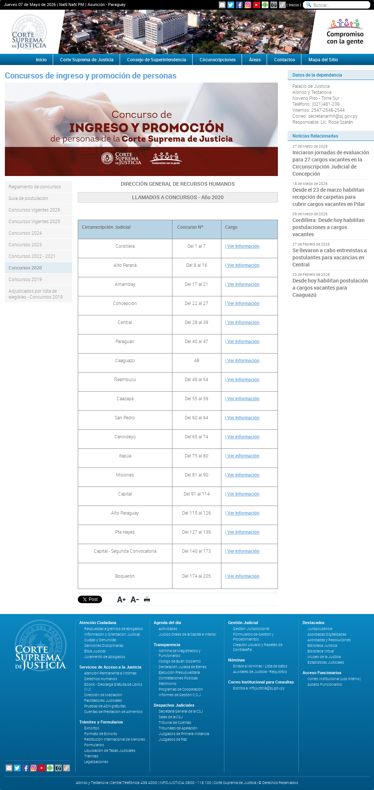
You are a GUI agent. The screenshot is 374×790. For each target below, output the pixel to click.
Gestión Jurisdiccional (251, 628)
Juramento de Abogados (104, 656)
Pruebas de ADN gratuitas (105, 706)
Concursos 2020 (25, 268)
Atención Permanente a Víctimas (110, 673)
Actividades (168, 628)
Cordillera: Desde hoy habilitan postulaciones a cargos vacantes (328, 227)
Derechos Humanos (100, 678)
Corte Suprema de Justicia (87, 59)
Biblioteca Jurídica (322, 645)
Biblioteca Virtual (320, 651)
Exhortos (91, 728)
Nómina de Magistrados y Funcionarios (179, 653)
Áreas (255, 59)
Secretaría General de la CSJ (181, 711)
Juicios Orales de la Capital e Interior (187, 634)
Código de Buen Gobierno (180, 661)
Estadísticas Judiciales (325, 662)
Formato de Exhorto (100, 733)
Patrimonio (168, 683)
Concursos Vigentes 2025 (34, 221)
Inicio (294, 4)
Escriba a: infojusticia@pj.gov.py (259, 688)
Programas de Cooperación (181, 689)
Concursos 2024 (25, 233)
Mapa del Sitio (323, 59)
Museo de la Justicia (324, 656)
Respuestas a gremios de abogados (113, 628)
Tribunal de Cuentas (175, 722)
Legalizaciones (96, 761)
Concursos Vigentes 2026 (34, 210)
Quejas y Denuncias (100, 640)
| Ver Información (242, 246)
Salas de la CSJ (171, 717)
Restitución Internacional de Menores (114, 739)
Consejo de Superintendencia (156, 59)
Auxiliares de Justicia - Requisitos (260, 671)
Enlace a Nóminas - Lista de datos (260, 666)
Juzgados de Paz (173, 739)
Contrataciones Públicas (178, 678)
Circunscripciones (218, 59)
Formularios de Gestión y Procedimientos (253, 637)
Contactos (284, 59)
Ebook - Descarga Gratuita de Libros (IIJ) (113, 687)
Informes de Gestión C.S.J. (180, 694)
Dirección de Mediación (103, 694)
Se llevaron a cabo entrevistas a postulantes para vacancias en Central (329, 257)
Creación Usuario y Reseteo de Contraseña (257, 647)
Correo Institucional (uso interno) (334, 678)
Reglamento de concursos (35, 186)
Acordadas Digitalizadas (326, 634)
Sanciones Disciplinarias (103, 645)
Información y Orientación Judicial (112, 634)
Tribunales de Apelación (178, 728)
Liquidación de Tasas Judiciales (109, 750)
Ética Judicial (94, 651)
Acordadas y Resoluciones (329, 640)
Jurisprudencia (319, 628)
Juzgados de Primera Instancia (184, 733)
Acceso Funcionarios (324, 684)
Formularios (94, 745)
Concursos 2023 (25, 244)
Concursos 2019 (25, 279)
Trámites (91, 756)
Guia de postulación (28, 198)
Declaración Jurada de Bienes (182, 666)
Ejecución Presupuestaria (179, 672)
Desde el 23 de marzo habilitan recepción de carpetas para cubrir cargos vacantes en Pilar (328, 196)
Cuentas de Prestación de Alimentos (113, 711)
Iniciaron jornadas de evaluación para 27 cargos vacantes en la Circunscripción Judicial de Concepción (330, 163)
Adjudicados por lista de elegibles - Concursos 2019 (36, 294)
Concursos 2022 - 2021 (32, 256)
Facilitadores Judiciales (103, 700)
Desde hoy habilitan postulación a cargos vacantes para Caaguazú (330, 287)
